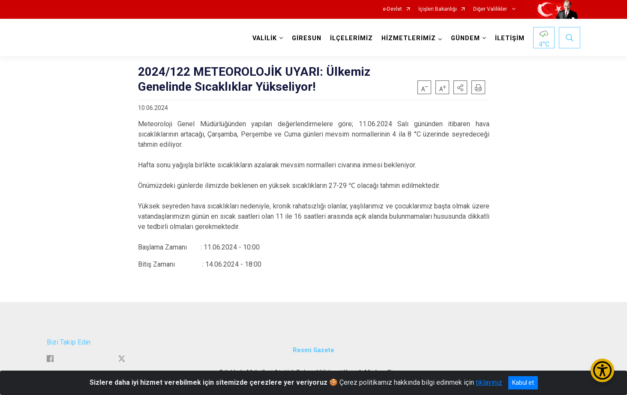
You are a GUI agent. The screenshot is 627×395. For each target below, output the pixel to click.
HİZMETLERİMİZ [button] (408, 38)
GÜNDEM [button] (465, 38)
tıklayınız (489, 382)
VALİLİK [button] (264, 38)
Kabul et (523, 382)
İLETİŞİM (510, 38)
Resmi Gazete (313, 350)
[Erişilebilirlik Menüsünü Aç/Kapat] (602, 370)
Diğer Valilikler (490, 9)
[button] (460, 87)
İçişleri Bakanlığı (437, 9)
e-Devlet (392, 9)
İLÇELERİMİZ (351, 38)
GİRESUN (306, 38)
